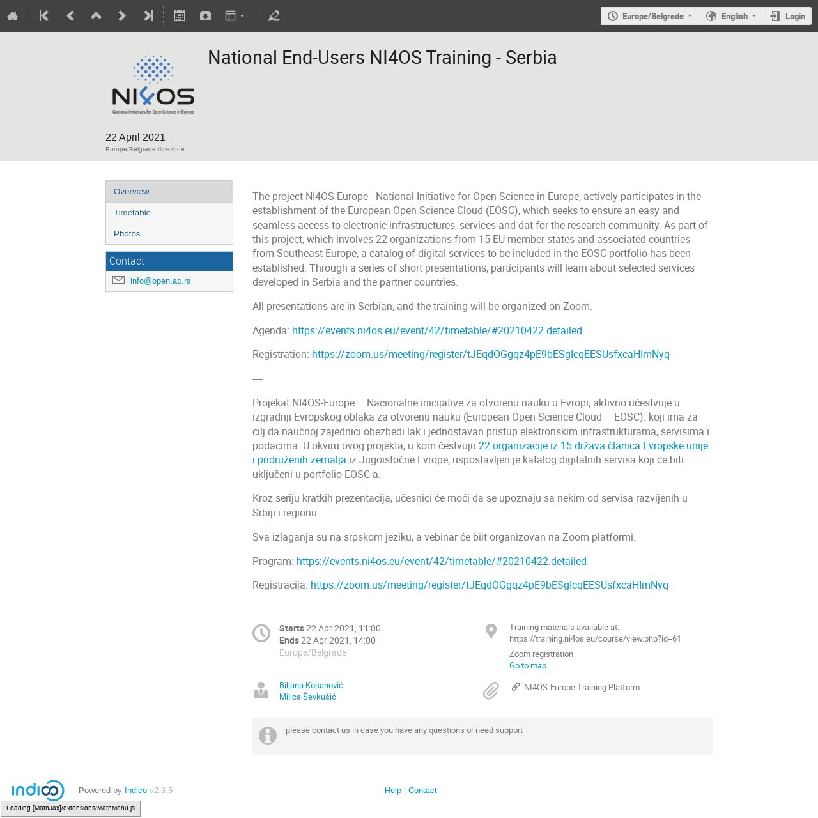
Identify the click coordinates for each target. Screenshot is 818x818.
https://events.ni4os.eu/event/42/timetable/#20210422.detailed (437, 330)
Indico (136, 790)
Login (795, 16)
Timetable (132, 212)
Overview (132, 191)
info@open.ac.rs (160, 280)
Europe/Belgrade (653, 16)
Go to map (527, 665)
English (735, 16)
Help (393, 790)
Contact (422, 790)
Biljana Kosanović (311, 685)
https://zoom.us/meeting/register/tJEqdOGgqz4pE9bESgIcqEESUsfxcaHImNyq (491, 354)
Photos (127, 233)
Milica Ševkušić (307, 696)
